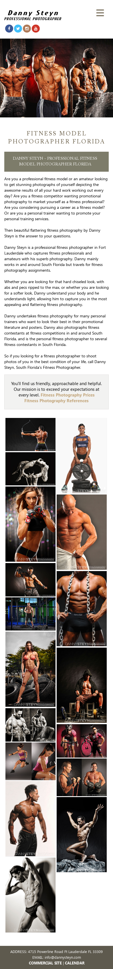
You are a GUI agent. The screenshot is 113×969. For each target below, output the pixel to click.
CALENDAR (74, 962)
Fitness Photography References (56, 400)
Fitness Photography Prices (68, 395)
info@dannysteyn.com (63, 957)
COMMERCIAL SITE (45, 962)
